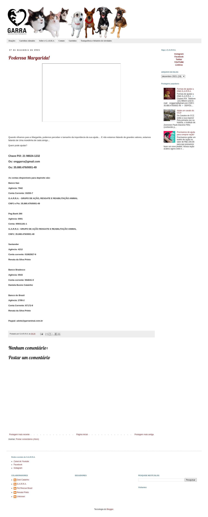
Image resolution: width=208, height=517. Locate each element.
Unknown (21, 496)
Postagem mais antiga (144, 434)
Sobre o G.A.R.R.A (46, 41)
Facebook (18, 464)
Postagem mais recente (19, 434)
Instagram (18, 468)
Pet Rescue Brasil (24, 488)
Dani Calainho (23, 480)
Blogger (110, 509)
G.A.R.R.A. (21, 484)
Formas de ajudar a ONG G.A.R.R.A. (185, 90)
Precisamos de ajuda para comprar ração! (186, 133)
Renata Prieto (23, 492)
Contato (62, 41)
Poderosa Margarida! (29, 58)
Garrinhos (73, 41)
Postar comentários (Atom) (27, 439)
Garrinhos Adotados (27, 41)
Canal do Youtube (21, 461)
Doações (12, 41)
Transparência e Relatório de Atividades (96, 41)
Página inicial (82, 434)
